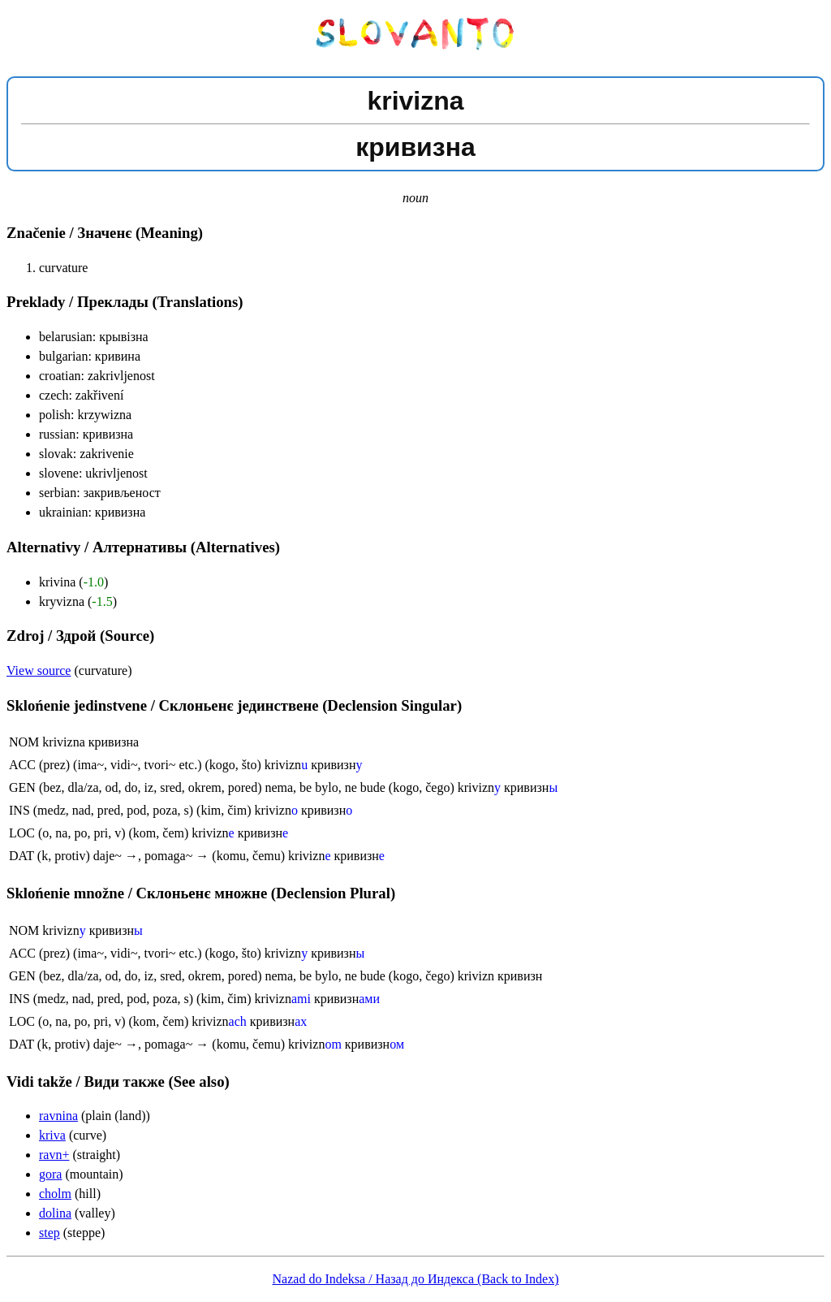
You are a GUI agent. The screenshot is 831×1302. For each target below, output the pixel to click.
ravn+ (54, 1154)
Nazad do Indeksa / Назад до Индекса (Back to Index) (416, 1279)
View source (38, 670)
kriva (52, 1135)
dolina (55, 1213)
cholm (55, 1193)
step (49, 1232)
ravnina (58, 1115)
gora (50, 1174)
